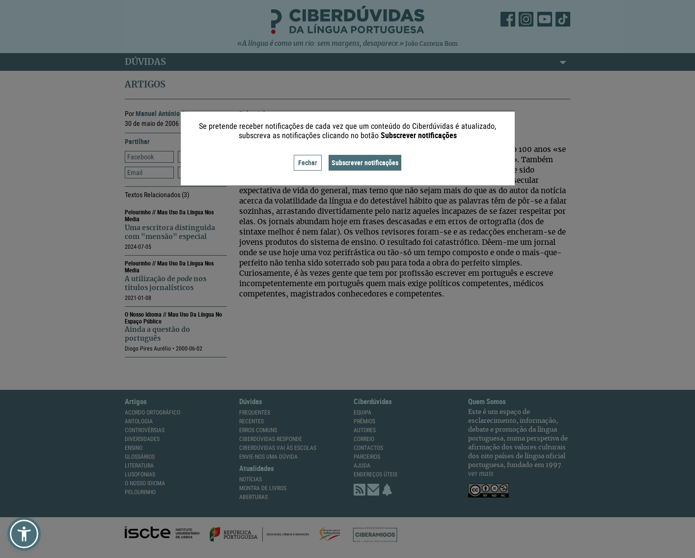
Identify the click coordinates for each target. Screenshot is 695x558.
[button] (24, 534)
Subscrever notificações (365, 162)
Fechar (307, 162)
